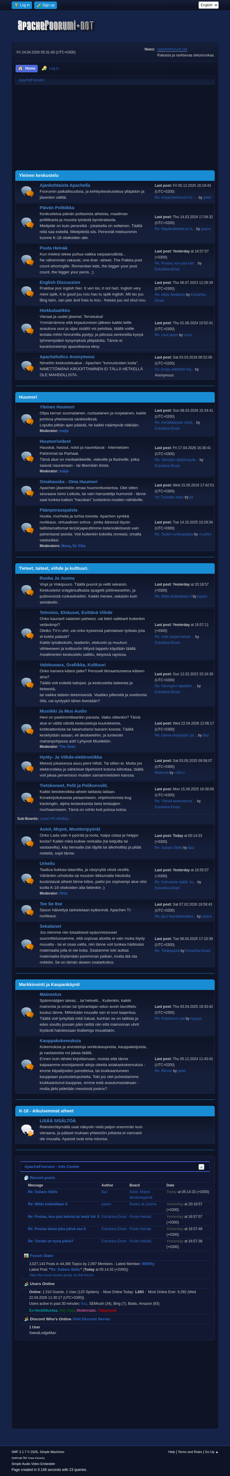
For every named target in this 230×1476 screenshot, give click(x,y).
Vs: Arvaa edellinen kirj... (174, 369)
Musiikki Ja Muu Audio (63, 711)
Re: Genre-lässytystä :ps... (176, 735)
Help (171, 1452)
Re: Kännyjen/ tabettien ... (175, 686)
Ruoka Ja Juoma (57, 578)
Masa (65, 546)
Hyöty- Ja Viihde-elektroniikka (71, 757)
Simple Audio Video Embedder (33, 1464)
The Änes (67, 747)
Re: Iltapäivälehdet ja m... (175, 229)
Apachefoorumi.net (172, 49)
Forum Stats (38, 1255)
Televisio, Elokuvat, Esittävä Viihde (76, 612)
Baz (206, 735)
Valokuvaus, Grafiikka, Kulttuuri (73, 664)
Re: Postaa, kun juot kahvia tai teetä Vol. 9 (63, 1217)
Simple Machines (52, 1452)
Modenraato (86, 1310)
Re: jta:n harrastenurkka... (175, 916)
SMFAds (16, 1458)
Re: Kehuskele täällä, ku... (175, 882)
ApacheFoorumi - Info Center (51, 1166)
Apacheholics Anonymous (67, 356)
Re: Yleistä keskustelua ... (175, 801)
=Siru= (180, 773)
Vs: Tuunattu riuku (169, 497)
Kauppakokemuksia (60, 1040)
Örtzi (63, 893)
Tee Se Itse (51, 903)
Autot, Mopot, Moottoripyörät (70, 829)
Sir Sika (79, 546)
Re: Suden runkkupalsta (174, 534)
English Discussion (60, 282)
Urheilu (47, 863)
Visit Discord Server (91, 1319)
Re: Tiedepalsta (167, 951)
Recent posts (39, 1177)
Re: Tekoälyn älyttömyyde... (177, 460)
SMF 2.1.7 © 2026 (24, 1452)
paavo (206, 229)
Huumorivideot (55, 441)
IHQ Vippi (67, 1310)
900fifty (148, 1264)
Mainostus (50, 994)
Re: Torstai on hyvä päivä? (50, 1241)
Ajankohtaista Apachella (65, 185)
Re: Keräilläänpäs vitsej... (175, 422)
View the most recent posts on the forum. (61, 1275)
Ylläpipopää (107, 1310)
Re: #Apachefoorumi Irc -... (176, 197)
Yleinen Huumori (57, 407)
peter (207, 197)
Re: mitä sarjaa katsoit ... (174, 637)
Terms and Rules (190, 1452)
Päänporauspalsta (58, 510)
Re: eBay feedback (170, 295)
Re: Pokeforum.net (170, 1018)
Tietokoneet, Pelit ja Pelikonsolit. (74, 785)
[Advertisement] (114, 128)
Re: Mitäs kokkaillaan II (173, 596)
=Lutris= (205, 534)
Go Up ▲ (212, 1452)
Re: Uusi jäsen (166, 335)
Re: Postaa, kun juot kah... (176, 263)
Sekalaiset (50, 926)
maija (64, 431)
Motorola (162, 773)
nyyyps (196, 1018)
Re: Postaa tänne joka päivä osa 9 (57, 1229)
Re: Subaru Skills (168, 848)
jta (191, 497)
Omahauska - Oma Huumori (68, 481)
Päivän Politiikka (57, 207)
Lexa (188, 335)
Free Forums (36, 1458)
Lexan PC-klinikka (54, 819)
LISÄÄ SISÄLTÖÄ (58, 1120)
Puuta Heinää (53, 248)
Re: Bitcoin (163, 1071)
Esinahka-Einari (167, 269)
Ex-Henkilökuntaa (43, 1310)
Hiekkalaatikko (55, 310)
